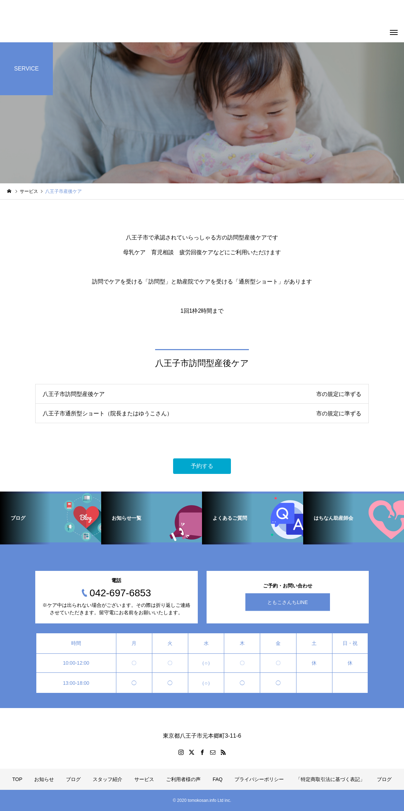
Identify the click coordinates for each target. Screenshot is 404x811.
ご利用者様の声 (183, 779)
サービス (144, 779)
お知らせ (44, 779)
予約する (202, 466)
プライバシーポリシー (259, 779)
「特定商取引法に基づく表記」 (330, 779)
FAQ (217, 779)
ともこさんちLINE (287, 602)
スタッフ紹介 (107, 779)
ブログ (73, 779)
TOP (17, 779)
